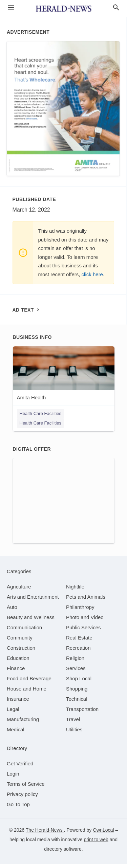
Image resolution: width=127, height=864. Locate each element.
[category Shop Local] (78, 678)
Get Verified (20, 763)
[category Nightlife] (75, 586)
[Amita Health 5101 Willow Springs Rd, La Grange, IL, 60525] (63, 379)
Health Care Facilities (41, 413)
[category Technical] (76, 699)
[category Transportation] (82, 709)
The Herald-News (45, 830)
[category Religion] (75, 658)
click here (92, 274)
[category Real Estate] (79, 638)
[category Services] (76, 668)
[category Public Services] (83, 627)
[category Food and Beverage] (29, 678)
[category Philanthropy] (80, 607)
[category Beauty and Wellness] (31, 617)
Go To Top (18, 804)
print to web (96, 839)
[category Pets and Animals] (85, 597)
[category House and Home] (26, 689)
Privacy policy (22, 794)
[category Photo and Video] (85, 617)
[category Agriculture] (19, 586)
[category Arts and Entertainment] (33, 597)
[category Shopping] (76, 689)
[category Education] (18, 658)
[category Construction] (21, 648)
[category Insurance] (18, 699)
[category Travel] (73, 719)
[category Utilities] (74, 729)
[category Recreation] (78, 648)
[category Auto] (12, 607)
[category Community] (20, 638)
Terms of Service (26, 784)
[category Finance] (16, 668)
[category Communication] (24, 627)
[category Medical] (15, 729)
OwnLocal (103, 830)
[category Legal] (13, 709)
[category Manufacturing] (23, 719)
